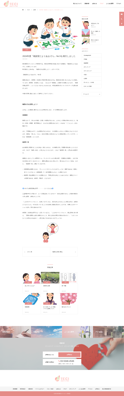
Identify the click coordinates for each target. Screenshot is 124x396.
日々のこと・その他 (89, 82)
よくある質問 (109, 3)
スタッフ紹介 (50, 389)
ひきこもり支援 (87, 86)
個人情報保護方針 (106, 389)
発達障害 (86, 63)
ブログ (101, 3)
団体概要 (15, 389)
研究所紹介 (23, 389)
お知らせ (94, 3)
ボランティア (87, 67)
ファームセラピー (39, 389)
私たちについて (77, 3)
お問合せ (69, 354)
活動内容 (86, 3)
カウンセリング (87, 70)
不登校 (85, 59)
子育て (85, 74)
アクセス (118, 3)
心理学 (26, 49)
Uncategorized (87, 55)
